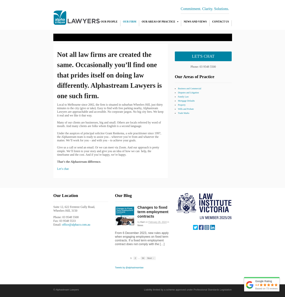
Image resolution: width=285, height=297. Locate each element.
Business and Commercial (189, 88)
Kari (142, 222)
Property (182, 105)
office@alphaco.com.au (76, 224)
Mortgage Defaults (186, 100)
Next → (150, 258)
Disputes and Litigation (188, 92)
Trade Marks (183, 113)
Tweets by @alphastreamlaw (129, 267)
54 (143, 258)
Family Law (183, 96)
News (140, 225)
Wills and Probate (186, 109)
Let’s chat (63, 168)
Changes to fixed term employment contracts (153, 211)
